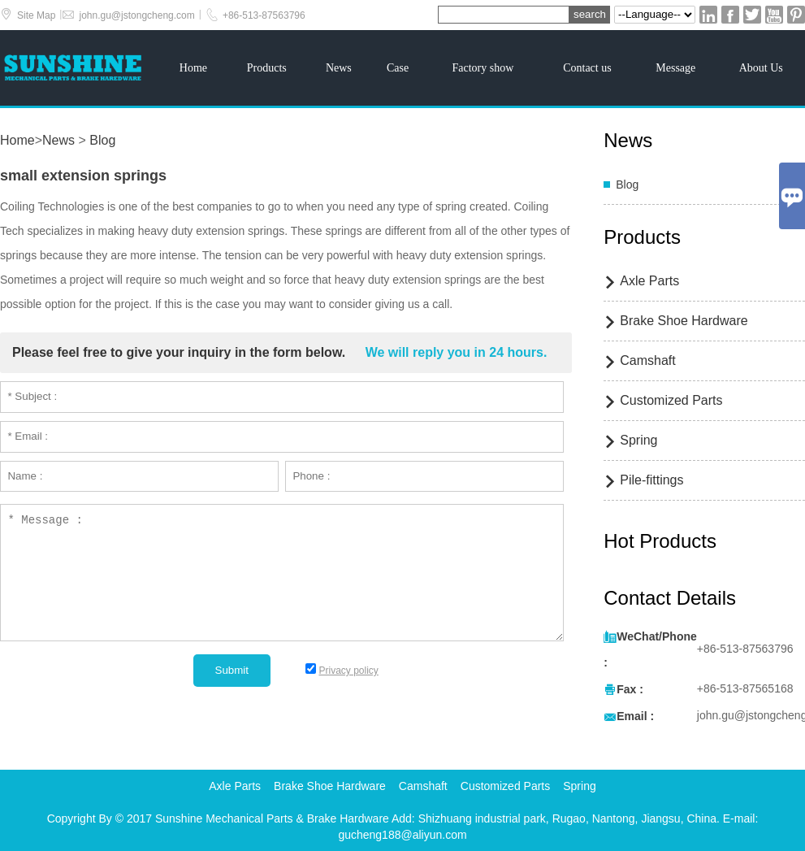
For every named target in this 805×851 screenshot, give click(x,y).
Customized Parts (671, 400)
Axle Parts (649, 281)
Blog (102, 140)
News (339, 68)
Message (675, 68)
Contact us (587, 68)
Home (193, 68)
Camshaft (647, 360)
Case (398, 68)
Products (267, 68)
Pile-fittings (651, 480)
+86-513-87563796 (264, 15)
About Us (761, 68)
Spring (638, 440)
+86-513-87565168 (745, 688)
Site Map (36, 15)
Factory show (482, 68)
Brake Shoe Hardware (683, 321)
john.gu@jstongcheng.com (136, 15)
